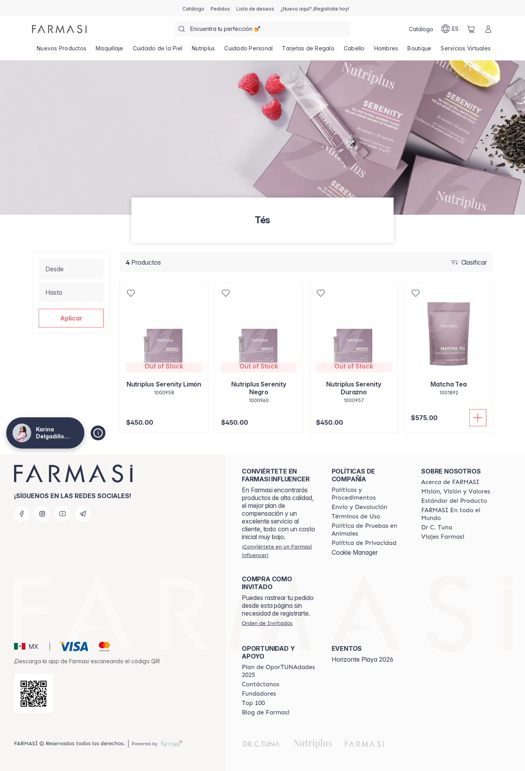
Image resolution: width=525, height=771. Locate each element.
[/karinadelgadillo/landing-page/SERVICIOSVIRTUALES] (465, 50)
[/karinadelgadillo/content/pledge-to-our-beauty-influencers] (436, 527)
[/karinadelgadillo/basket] (471, 29)
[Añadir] (477, 417)
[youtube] (62, 514)
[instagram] (42, 514)
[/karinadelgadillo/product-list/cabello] (354, 50)
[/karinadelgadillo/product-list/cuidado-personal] (248, 50)
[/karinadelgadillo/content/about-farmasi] (450, 482)
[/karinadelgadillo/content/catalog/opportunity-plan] (280, 671)
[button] (71, 318)
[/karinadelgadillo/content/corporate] (459, 514)
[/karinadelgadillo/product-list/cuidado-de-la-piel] (158, 50)
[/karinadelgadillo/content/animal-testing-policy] (369, 530)
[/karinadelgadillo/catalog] (193, 8)
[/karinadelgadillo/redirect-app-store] (33, 693)
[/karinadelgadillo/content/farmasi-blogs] (265, 712)
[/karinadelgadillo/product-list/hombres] (386, 50)
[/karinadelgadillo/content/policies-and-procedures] (369, 494)
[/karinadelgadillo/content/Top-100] (253, 703)
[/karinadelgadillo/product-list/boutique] (419, 50)
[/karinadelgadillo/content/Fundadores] (259, 694)
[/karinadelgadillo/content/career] (442, 537)
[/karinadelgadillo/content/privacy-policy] (364, 543)
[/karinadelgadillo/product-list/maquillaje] (109, 50)
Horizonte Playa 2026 (362, 659)
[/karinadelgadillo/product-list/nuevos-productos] (61, 50)
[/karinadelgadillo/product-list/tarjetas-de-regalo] (308, 50)
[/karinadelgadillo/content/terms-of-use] (356, 516)
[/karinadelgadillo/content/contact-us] (260, 684)
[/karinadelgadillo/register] (220, 8)
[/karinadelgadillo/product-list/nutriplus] (203, 50)
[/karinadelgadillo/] (59, 29)
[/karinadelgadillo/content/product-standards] (454, 501)
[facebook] (22, 514)
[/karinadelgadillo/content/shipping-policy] (360, 507)
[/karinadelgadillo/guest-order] (267, 623)
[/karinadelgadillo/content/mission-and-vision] (455, 491)
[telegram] (83, 514)
